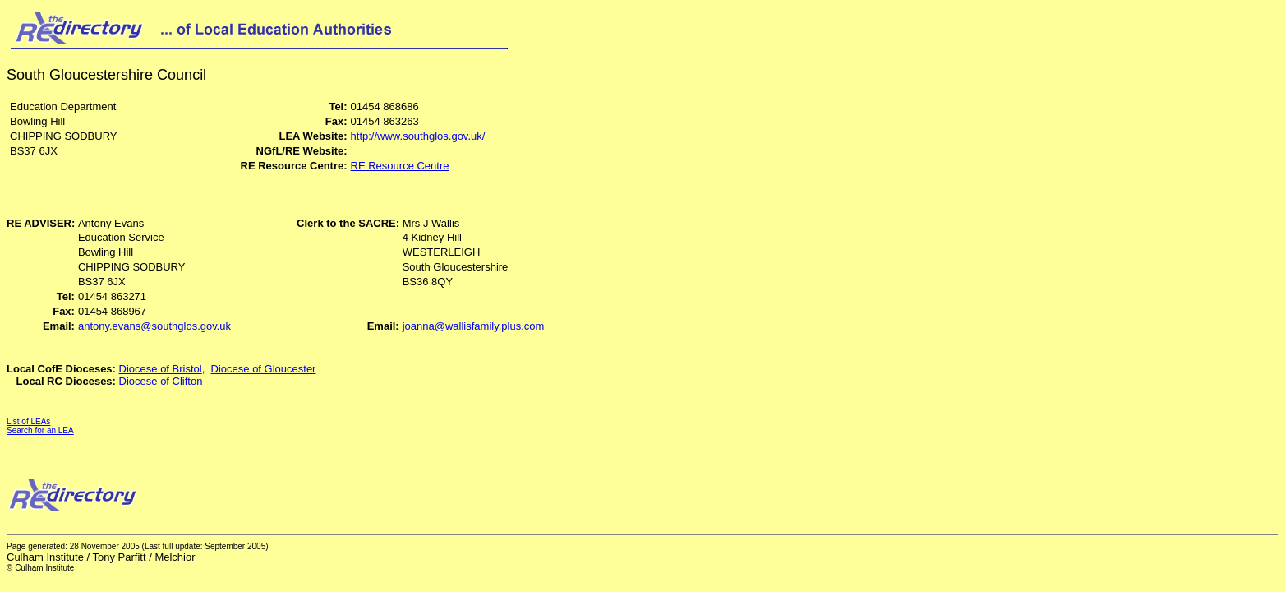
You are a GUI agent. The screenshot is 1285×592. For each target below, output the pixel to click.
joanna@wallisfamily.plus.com (474, 326)
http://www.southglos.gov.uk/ (418, 136)
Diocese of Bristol (160, 369)
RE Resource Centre (400, 166)
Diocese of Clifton (161, 381)
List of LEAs (28, 421)
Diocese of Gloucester (263, 369)
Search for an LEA (40, 430)
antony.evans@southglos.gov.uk (154, 326)
